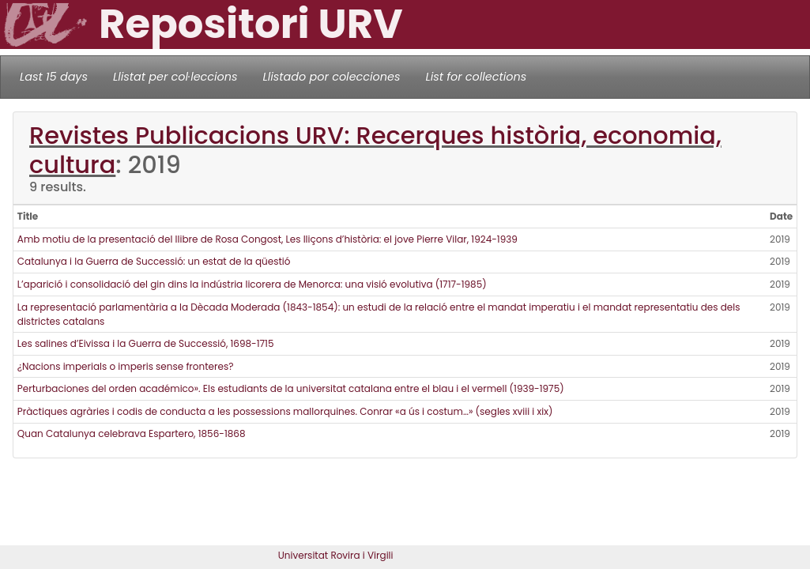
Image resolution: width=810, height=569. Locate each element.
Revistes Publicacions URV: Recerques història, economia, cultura (375, 150)
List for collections (475, 77)
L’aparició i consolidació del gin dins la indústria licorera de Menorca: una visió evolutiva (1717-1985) (252, 284)
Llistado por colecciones (332, 77)
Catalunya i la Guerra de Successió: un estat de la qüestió (154, 261)
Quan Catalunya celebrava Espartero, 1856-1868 (131, 433)
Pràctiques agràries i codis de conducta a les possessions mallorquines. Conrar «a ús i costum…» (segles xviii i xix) (285, 411)
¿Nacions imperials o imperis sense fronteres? (125, 366)
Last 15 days (54, 77)
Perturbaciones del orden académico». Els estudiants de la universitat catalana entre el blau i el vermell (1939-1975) (290, 388)
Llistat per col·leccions (175, 77)
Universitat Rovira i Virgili (336, 555)
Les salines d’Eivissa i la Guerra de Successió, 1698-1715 (145, 343)
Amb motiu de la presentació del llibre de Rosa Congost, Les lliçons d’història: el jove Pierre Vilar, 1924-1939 (267, 239)
